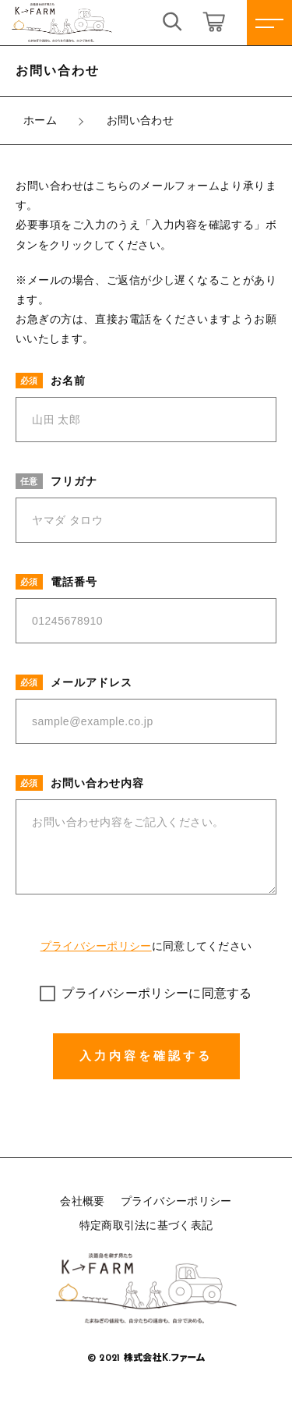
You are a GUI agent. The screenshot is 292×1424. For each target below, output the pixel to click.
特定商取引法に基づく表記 (146, 1225)
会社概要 (82, 1201)
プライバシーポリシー (96, 946)
